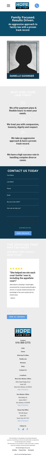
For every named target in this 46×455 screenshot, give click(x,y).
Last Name (10, 182)
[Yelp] (19, 429)
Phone (9, 188)
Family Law (23, 359)
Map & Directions (23, 389)
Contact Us (23, 370)
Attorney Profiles (23, 355)
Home (23, 351)
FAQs (23, 366)
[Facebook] (27, 429)
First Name (10, 175)
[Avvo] (23, 429)
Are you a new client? (13, 202)
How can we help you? (14, 208)
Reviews (23, 363)
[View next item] (23, 311)
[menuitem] (14, 450)
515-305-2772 (22, 342)
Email (8, 195)
